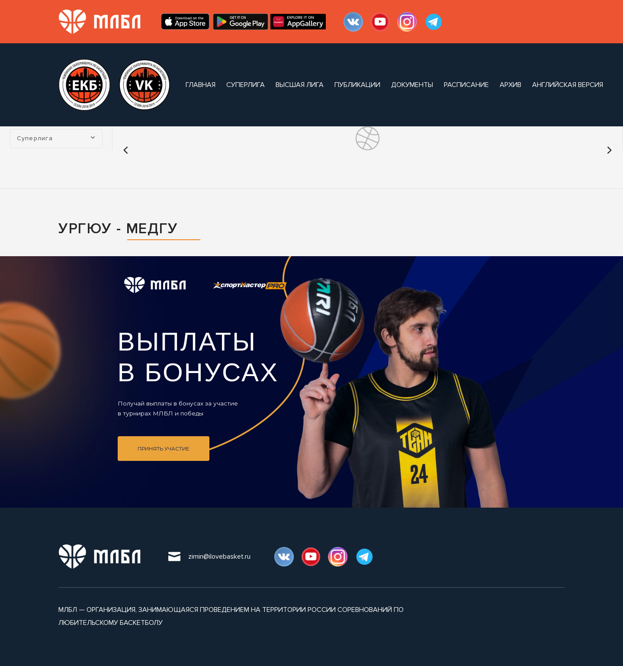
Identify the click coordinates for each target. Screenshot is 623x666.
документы (412, 84)
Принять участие (163, 448)
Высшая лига (300, 84)
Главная (200, 84)
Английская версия (567, 84)
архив (510, 84)
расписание (466, 84)
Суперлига (245, 84)
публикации (357, 84)
